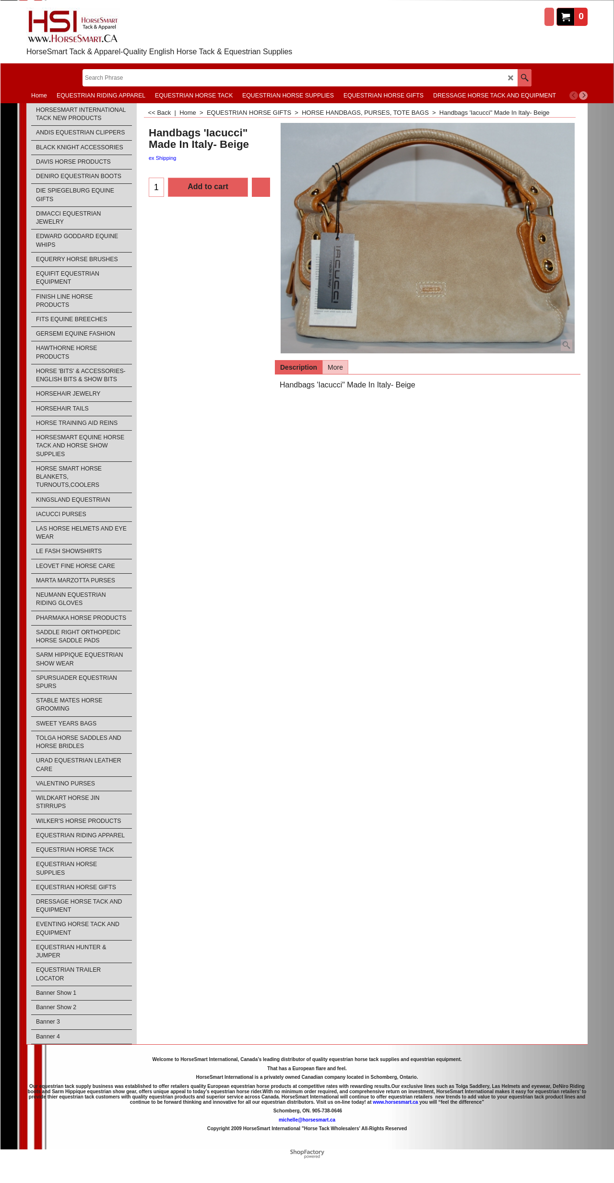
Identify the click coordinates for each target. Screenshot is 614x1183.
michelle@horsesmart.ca (307, 1120)
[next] (583, 95)
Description (298, 367)
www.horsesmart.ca (395, 1102)
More (335, 367)
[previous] (573, 95)
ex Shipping (163, 158)
